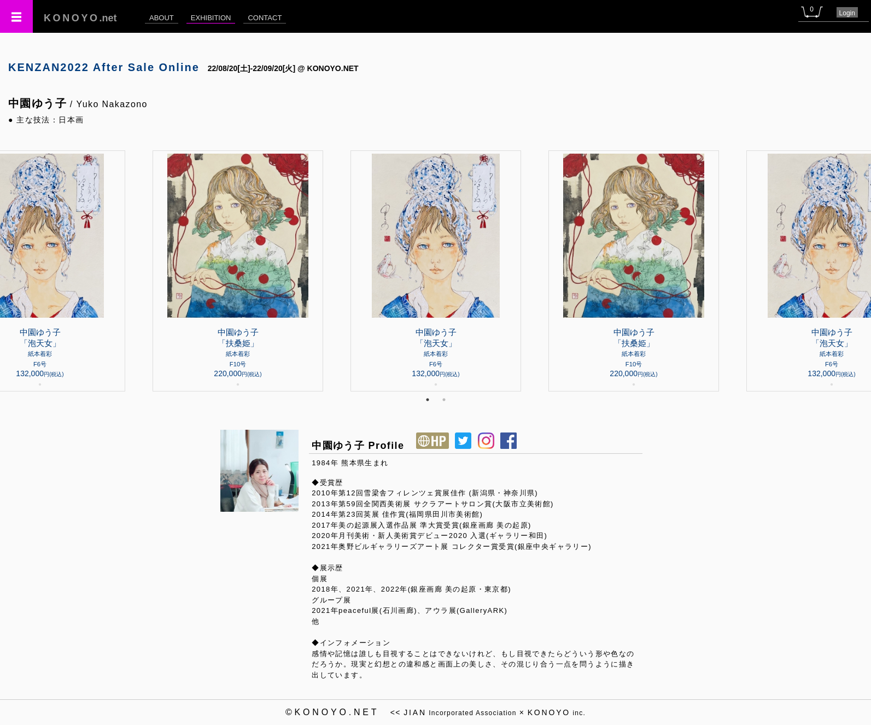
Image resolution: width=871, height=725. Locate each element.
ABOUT (161, 18)
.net (80, 18)
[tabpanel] (435, 270)
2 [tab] (444, 399)
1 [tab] (427, 399)
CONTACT (265, 18)
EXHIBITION (211, 18)
